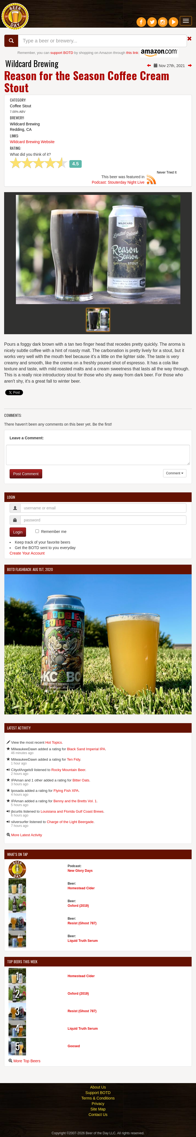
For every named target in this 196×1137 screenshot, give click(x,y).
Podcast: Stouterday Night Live (118, 182)
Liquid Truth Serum (83, 941)
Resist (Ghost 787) (82, 923)
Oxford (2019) (78, 906)
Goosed (74, 1046)
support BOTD (61, 53)
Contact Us (98, 1114)
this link (132, 53)
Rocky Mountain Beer (68, 770)
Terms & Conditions (98, 1098)
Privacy (98, 1103)
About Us (98, 1087)
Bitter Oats (80, 780)
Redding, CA (21, 129)
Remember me (54, 531)
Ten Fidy (73, 759)
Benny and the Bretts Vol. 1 (75, 801)
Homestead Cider (81, 888)
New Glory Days (80, 871)
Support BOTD (98, 1092)
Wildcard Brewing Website (32, 142)
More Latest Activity (26, 835)
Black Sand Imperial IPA (86, 749)
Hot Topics (53, 742)
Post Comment (26, 474)
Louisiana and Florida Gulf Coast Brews (72, 811)
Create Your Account (27, 553)
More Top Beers (27, 1061)
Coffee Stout (20, 106)
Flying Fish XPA (66, 791)
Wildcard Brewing (31, 63)
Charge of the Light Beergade (70, 822)
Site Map (98, 1109)
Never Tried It (167, 172)
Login (17, 532)
